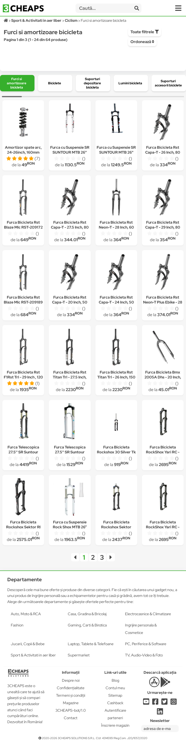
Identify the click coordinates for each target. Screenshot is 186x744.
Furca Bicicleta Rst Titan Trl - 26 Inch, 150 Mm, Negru (116, 377)
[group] (17, 83)
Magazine (71, 702)
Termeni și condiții (70, 695)
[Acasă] (6, 20)
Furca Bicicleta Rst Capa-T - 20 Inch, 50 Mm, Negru (69, 302)
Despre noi (71, 680)
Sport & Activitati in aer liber (33, 655)
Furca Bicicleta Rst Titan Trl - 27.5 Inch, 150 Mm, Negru (70, 377)
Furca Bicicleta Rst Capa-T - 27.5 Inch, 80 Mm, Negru (70, 227)
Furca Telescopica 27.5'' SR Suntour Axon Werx (23, 452)
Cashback (115, 702)
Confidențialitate (70, 687)
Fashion (17, 625)
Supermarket (79, 655)
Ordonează (142, 41)
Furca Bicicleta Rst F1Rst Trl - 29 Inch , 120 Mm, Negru (23, 377)
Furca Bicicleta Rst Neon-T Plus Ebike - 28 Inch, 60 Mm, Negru (162, 302)
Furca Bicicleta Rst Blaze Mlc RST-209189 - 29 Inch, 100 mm (23, 302)
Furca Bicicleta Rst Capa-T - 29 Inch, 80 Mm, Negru (162, 227)
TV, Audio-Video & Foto (144, 655)
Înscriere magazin (115, 725)
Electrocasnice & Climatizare (148, 613)
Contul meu (115, 687)
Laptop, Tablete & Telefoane (91, 643)
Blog (115, 680)
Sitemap (115, 695)
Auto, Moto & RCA (26, 613)
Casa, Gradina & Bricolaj (87, 613)
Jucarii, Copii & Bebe (28, 643)
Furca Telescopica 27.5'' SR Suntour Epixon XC (70, 452)
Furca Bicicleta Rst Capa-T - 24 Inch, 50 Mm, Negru (116, 302)
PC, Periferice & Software (145, 643)
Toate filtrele (144, 31)
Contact (70, 717)
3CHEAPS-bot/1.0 (70, 710)
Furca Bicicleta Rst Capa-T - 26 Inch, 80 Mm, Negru (162, 152)
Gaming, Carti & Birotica (87, 625)
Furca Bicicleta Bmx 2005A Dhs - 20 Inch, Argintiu (162, 377)
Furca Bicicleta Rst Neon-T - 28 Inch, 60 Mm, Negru (116, 227)
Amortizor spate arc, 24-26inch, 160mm (23, 150)
